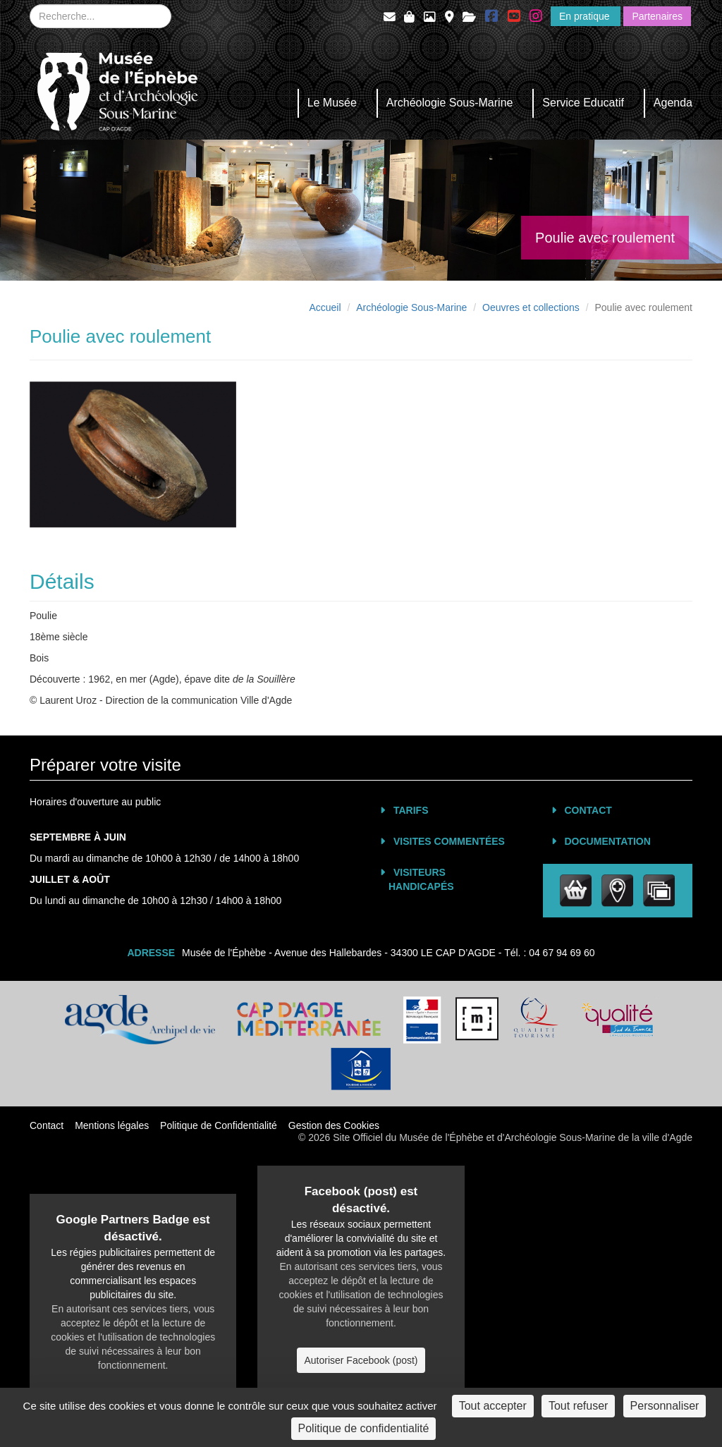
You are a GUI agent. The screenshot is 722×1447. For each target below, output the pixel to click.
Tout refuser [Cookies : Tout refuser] (578, 1406)
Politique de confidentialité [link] (363, 1428)
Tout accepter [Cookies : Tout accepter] (493, 1406)
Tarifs (411, 810)
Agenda (673, 103)
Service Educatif (583, 103)
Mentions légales (112, 1125)
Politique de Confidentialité (218, 1125)
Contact (588, 810)
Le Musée (332, 103)
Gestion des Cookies (333, 1125)
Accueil (325, 307)
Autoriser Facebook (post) (360, 1360)
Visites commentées (449, 841)
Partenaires (657, 16)
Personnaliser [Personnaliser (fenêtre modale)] (664, 1406)
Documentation (608, 841)
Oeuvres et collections (531, 307)
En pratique (586, 16)
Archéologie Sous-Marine (449, 103)
